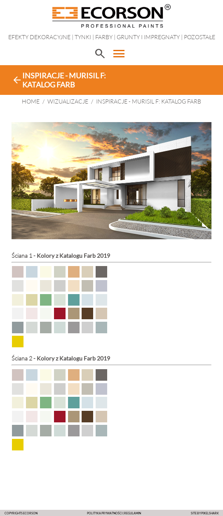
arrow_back (17, 80)
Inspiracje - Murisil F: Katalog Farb (148, 101)
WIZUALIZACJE (67, 101)
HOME (31, 101)
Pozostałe (199, 36)
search (100, 53)
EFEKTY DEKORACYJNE (39, 36)
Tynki (83, 36)
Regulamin (132, 513)
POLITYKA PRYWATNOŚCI (104, 513)
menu (119, 53)
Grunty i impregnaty (148, 36)
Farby (104, 36)
